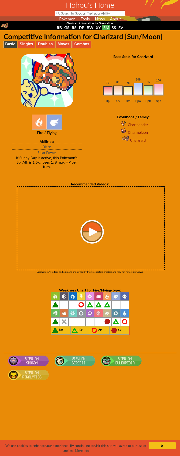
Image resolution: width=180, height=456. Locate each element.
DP (81, 27)
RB (59, 27)
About (115, 18)
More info (82, 450)
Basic (10, 44)
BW (90, 27)
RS (74, 27)
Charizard (133, 140)
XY (98, 27)
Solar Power (47, 152)
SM (106, 27)
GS (66, 27)
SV (120, 27)
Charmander (133, 124)
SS (114, 27)
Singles (26, 44)
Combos (81, 44)
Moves (63, 44)
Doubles (45, 44)
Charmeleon (133, 132)
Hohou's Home (90, 4)
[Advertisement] (90, 419)
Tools (85, 18)
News (100, 18)
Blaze (47, 147)
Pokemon (67, 18)
